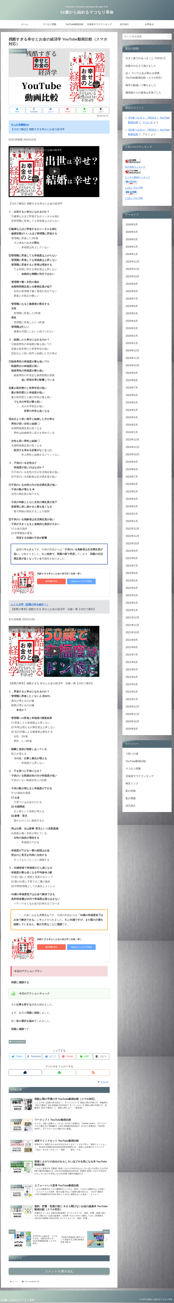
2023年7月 (132, 476)
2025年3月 (132, 328)
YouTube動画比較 (17, 1042)
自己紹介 (131, 805)
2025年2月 (132, 335)
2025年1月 (132, 343)
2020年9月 (132, 728)
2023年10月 (132, 454)
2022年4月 (132, 588)
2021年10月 (132, 632)
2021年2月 (132, 691)
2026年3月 (132, 239)
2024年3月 (132, 417)
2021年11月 (132, 625)
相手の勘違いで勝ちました (141, 85)
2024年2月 (132, 424)
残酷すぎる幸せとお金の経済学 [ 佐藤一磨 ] (59, 573)
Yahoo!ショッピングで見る (76, 581)
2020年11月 (132, 714)
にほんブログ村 (134, 187)
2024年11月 (132, 358)
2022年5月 (132, 580)
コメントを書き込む (59, 1271)
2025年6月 (132, 306)
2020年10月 (132, 721)
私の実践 (131, 798)
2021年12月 (132, 617)
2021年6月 (132, 662)
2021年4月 (132, 677)
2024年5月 (132, 402)
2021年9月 (132, 639)
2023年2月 (132, 513)
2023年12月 (132, 439)
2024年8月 (132, 380)
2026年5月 (132, 224)
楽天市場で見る (50, 581)
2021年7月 (132, 654)
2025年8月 (132, 291)
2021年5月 (132, 669)
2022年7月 (132, 565)
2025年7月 (132, 298)
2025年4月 (132, 321)
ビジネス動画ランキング (137, 177)
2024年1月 (132, 432)
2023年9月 (132, 461)
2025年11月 (132, 269)
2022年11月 (132, 536)
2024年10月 (132, 365)
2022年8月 (132, 558)
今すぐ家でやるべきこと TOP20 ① (146, 58)
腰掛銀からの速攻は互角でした (143, 92)
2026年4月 (132, 231)
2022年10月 (132, 543)
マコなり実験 (133, 768)
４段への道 (132, 753)
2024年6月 (132, 395)
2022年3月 (132, 595)
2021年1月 (132, 699)
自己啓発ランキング (135, 167)
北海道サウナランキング (140, 776)
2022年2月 (132, 602)
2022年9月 (132, 550)
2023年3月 (132, 506)
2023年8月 (132, 469)
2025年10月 (132, 276)
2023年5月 (132, 491)
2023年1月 (132, 521)
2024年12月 (132, 350)
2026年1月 (132, 254)
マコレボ (147, 122)
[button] (168, 36)
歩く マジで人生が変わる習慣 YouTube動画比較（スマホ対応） (145, 75)
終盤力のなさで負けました (141, 65)
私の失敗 (131, 790)
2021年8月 (132, 647)
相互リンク (132, 783)
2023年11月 (132, 447)
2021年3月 (132, 684)
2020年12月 (132, 706)
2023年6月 (132, 484)
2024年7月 (132, 387)
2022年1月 (132, 610)
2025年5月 (132, 313)
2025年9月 (132, 283)
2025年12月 (132, 261)
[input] (146, 37)
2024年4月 (132, 410)
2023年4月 (132, 498)
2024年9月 (132, 372)
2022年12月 (132, 528)
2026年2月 (132, 246)
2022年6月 (132, 573)
